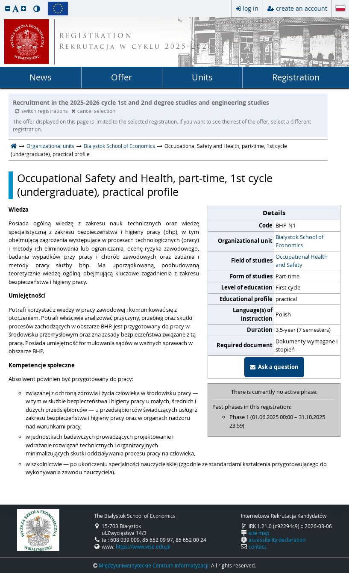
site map (259, 532)
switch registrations (42, 110)
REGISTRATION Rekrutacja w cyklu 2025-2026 (136, 41)
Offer (121, 77)
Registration (296, 77)
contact (257, 546)
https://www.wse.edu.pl (143, 546)
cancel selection (93, 110)
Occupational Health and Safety (302, 261)
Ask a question (274, 367)
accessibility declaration (277, 539)
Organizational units (50, 145)
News (40, 77)
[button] (7, 8)
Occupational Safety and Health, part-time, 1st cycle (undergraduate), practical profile (145, 185)
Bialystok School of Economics (119, 145)
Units (202, 77)
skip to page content (2, 2)
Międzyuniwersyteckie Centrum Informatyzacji (153, 565)
